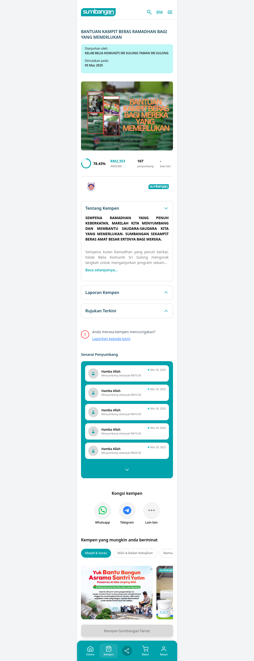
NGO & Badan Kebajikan (135, 553)
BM (159, 12)
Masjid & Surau (96, 553)
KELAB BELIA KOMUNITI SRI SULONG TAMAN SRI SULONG (126, 53)
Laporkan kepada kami (111, 338)
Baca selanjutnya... (101, 270)
